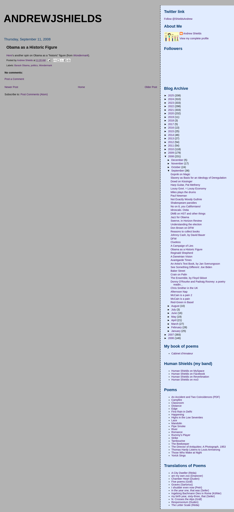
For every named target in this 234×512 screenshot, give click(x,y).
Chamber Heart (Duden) (185, 478)
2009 (171, 152)
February (176, 327)
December (177, 160)
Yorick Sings (178, 455)
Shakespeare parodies (184, 202)
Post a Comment (14, 79)
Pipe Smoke (178, 426)
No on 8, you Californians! (186, 206)
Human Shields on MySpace (187, 370)
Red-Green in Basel (182, 302)
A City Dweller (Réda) (184, 472)
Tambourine (178, 440)
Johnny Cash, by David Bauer (188, 235)
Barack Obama (22, 65)
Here (9, 55)
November (177, 163)
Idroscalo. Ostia (180, 209)
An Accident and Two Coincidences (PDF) (195, 397)
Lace (174, 420)
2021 (171, 109)
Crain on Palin (179, 274)
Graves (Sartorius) (182, 484)
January (176, 331)
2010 (171, 149)
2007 (171, 334)
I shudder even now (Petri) (186, 487)
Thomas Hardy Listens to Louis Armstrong (195, 449)
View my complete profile (194, 38)
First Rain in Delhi (181, 411)
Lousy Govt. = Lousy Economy (188, 188)
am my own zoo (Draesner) (187, 475)
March (175, 323)
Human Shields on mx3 (185, 379)
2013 (171, 138)
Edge (174, 408)
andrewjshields (53, 18)
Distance (176, 405)
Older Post (151, 87)
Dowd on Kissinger (181, 181)
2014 (171, 134)
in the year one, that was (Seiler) (190, 490)
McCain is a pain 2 (181, 295)
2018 (171, 120)
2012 (171, 142)
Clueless (176, 242)
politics (34, 65)
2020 (171, 113)
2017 (171, 124)
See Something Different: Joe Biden (191, 267)
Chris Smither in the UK (184, 288)
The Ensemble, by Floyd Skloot (189, 277)
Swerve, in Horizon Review (186, 220)
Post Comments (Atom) (34, 94)
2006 (171, 338)
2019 (171, 117)
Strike (174, 437)
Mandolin (176, 423)
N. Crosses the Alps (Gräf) (186, 499)
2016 (171, 127)
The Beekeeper (180, 443)
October (176, 167)
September (178, 170)
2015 (171, 131)
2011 (171, 145)
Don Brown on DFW (182, 227)
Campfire (176, 399)
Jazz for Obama (180, 217)
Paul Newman (179, 195)
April (174, 320)
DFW (174, 238)
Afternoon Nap (179, 291)
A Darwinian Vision (181, 256)
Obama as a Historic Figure (186, 249)
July (174, 309)
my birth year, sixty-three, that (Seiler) (193, 496)
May (174, 316)
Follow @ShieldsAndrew (178, 18)
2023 (171, 102)
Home (81, 87)
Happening (177, 414)
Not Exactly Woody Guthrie (186, 199)
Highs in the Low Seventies (187, 417)
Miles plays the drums (183, 192)
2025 (171, 95)
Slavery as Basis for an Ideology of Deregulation (198, 177)
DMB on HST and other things (188, 213)
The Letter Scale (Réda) (185, 505)
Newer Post (11, 87)
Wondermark (45, 65)
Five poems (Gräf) (182, 481)
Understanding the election (186, 224)
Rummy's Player (180, 435)
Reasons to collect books (185, 231)
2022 (171, 106)
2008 (171, 156)
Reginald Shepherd (182, 252)
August (175, 305)
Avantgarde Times (181, 260)
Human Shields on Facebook (188, 373)
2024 (171, 99)
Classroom (177, 402)
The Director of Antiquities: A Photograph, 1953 (198, 446)
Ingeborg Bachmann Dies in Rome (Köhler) (196, 493)
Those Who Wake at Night (186, 452)
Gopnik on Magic (180, 174)
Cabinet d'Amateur (182, 353)
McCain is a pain (180, 298)
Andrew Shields (192, 33)
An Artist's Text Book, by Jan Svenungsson (195, 263)
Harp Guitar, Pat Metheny (185, 184)
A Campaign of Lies (182, 245)
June (174, 313)
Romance (177, 432)
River (174, 429)
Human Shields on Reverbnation (190, 376)
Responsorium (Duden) (185, 502)
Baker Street (178, 270)
